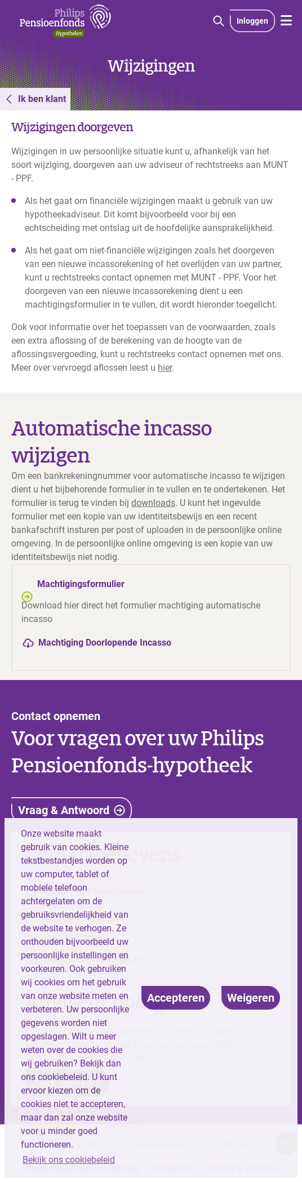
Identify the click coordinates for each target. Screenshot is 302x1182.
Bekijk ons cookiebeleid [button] (69, 1159)
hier (165, 367)
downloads (153, 502)
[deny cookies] (250, 998)
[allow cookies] (175, 998)
